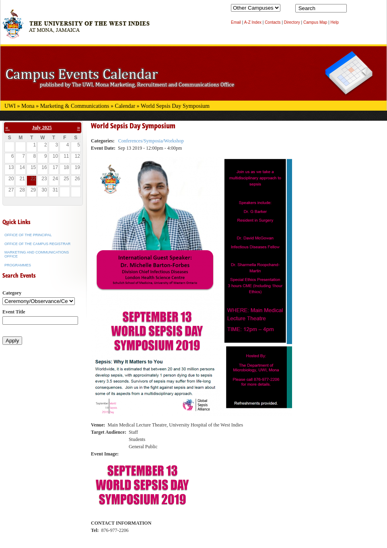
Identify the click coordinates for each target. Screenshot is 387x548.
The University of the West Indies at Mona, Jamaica (76, 28)
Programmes (17, 265)
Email (236, 22)
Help (335, 22)
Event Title (13, 312)
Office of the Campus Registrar (37, 244)
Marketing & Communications (74, 106)
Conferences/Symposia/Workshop (151, 141)
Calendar (125, 106)
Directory (292, 22)
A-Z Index (252, 22)
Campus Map (315, 22)
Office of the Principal (28, 235)
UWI (10, 106)
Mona (28, 106)
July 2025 (42, 127)
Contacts (272, 22)
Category (11, 293)
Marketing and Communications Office (36, 254)
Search (354, 10)
